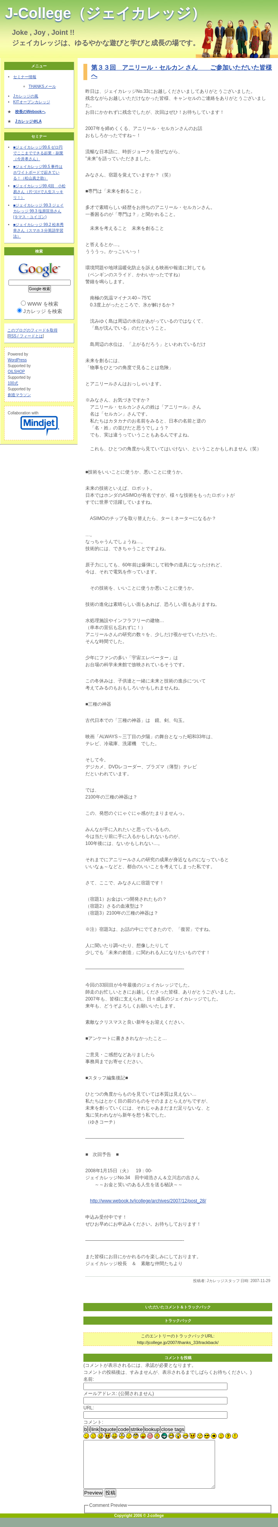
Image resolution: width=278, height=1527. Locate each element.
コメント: (93, 1422)
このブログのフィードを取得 (32, 330)
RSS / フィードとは (25, 336)
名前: (88, 1379)
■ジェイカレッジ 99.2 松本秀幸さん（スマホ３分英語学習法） (38, 230)
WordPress (17, 360)
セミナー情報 (24, 77)
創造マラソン (19, 395)
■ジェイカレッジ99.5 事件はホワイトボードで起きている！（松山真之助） (38, 172)
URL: (88, 1408)
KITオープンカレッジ (31, 102)
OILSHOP (16, 371)
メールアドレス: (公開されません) (118, 1393)
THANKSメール (42, 86)
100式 (13, 383)
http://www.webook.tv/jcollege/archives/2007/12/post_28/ (148, 1201)
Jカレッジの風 (25, 96)
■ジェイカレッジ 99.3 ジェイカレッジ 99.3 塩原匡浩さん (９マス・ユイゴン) (38, 211)
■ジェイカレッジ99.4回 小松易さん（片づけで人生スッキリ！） (39, 192)
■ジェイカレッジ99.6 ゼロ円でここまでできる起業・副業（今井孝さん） (38, 153)
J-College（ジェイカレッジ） (105, 13)
